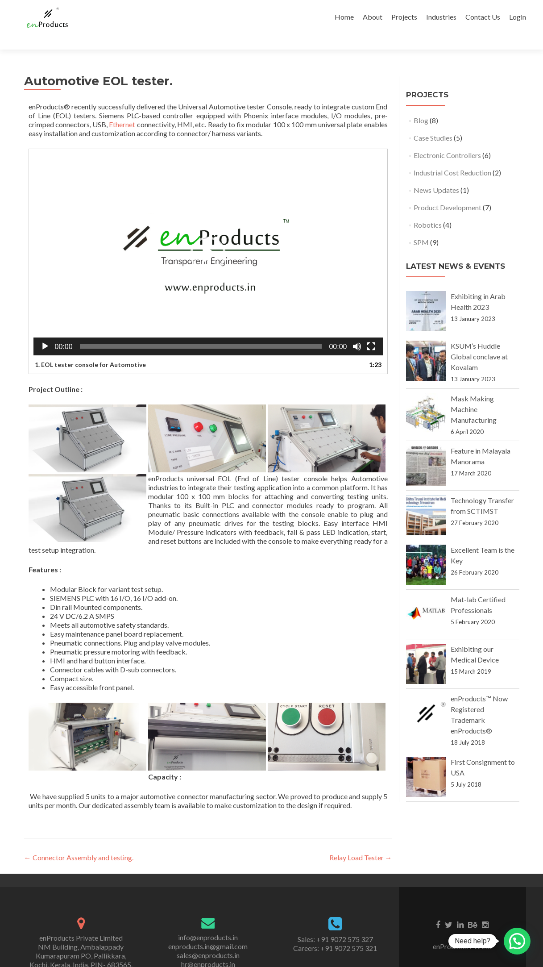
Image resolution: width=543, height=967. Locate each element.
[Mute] (356, 330)
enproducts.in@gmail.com (208, 930)
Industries (441, 17)
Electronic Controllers (447, 139)
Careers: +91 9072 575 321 (335, 932)
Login (517, 17)
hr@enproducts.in (208, 948)
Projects (404, 17)
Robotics (428, 209)
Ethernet (122, 108)
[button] (208, 239)
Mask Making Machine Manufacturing (474, 393)
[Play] (45, 330)
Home (344, 17)
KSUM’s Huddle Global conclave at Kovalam (479, 341)
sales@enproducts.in (208, 939)
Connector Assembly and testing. (78, 842)
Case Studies (433, 122)
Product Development (447, 192)
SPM (421, 226)
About (372, 17)
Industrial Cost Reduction (452, 157)
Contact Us (482, 17)
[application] (208, 239)
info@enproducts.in (208, 921)
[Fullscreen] (371, 330)
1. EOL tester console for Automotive (90, 349)
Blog (421, 104)
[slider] (201, 331)
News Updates (436, 174)
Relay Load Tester (360, 842)
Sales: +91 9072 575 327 (335, 923)
